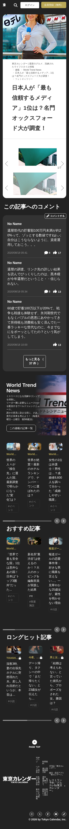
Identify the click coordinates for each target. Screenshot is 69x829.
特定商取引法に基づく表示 (45, 792)
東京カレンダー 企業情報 (38, 794)
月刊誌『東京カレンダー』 (56, 767)
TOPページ (38, 760)
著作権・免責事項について (45, 780)
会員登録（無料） (53, 4)
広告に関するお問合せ (38, 780)
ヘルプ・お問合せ (38, 769)
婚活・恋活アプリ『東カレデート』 (56, 774)
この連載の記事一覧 (21, 428)
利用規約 (45, 762)
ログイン (30, 5)
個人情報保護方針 (45, 770)
